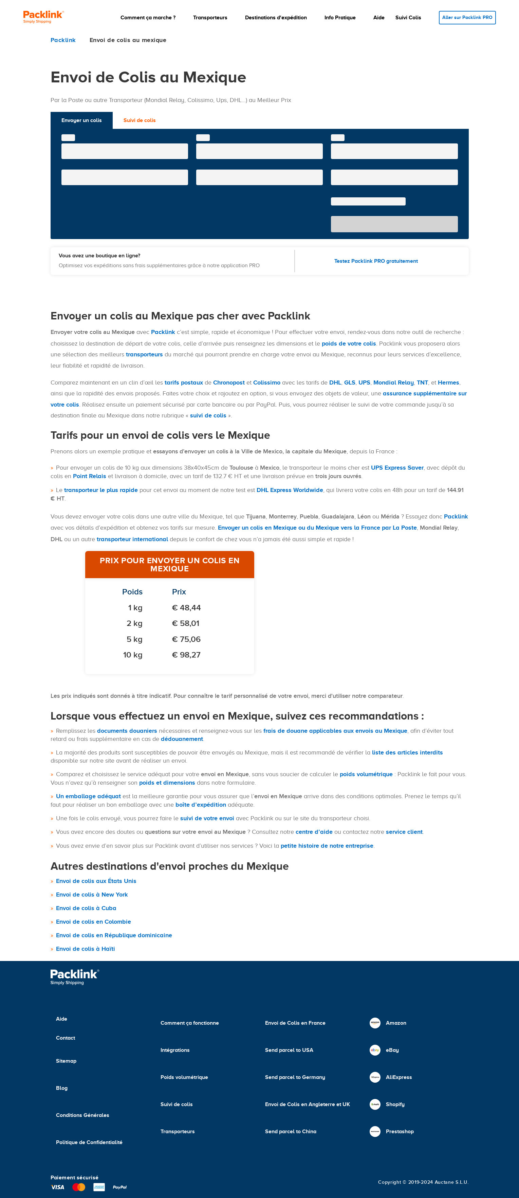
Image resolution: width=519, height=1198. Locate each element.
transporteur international (132, 539)
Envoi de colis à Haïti (85, 948)
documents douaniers (127, 730)
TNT (422, 382)
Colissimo (266, 382)
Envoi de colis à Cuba (86, 908)
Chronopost (229, 382)
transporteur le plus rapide (101, 490)
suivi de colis (208, 415)
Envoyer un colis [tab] (81, 120)
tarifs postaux (184, 382)
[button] (151, 18)
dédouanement (182, 738)
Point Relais (89, 476)
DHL (335, 382)
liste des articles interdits (407, 752)
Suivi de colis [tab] (140, 120)
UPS (364, 382)
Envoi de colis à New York (92, 894)
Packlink (163, 332)
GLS (349, 382)
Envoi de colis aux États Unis (96, 881)
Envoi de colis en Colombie (93, 921)
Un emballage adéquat (88, 796)
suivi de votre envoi (207, 818)
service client (404, 831)
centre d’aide (314, 831)
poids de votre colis (349, 343)
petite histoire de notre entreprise (327, 845)
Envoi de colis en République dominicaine (114, 935)
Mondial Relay (393, 382)
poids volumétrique (366, 774)
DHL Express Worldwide (290, 490)
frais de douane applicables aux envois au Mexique (335, 730)
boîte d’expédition (200, 804)
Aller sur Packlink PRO (467, 17)
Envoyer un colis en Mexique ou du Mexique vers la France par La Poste (317, 527)
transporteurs (144, 354)
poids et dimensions (167, 782)
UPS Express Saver (397, 467)
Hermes (448, 382)
